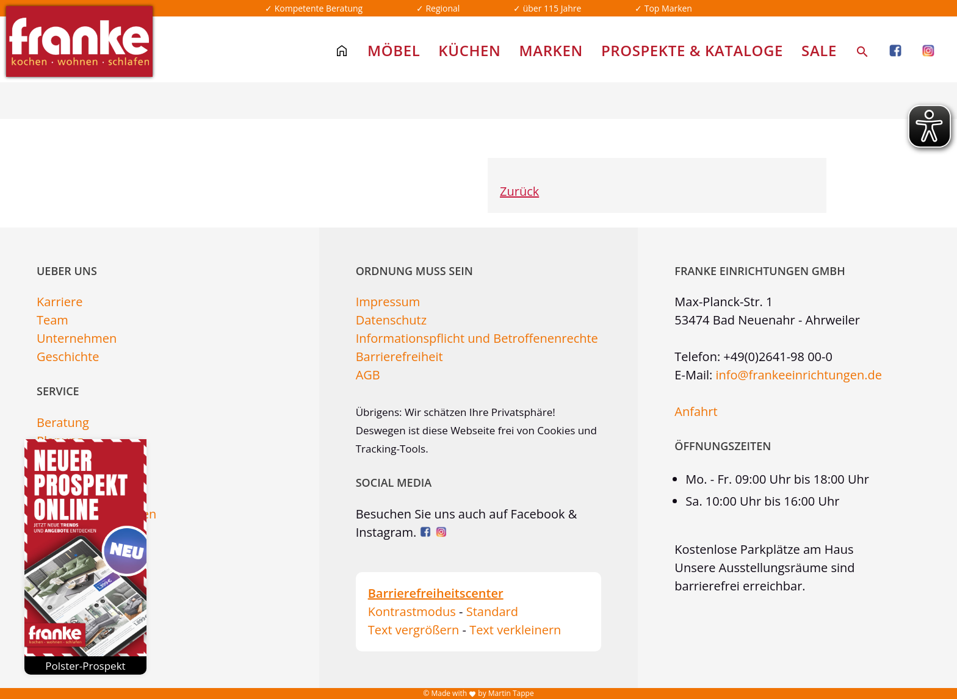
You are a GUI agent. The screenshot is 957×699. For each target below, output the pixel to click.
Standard (492, 611)
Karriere (59, 301)
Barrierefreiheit (399, 356)
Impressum (388, 301)
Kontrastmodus (412, 611)
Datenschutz (391, 320)
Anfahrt (695, 411)
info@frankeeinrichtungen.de (799, 375)
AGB (368, 375)
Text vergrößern (414, 630)
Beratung (63, 422)
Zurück (519, 191)
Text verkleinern (515, 630)
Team (52, 320)
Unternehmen (77, 338)
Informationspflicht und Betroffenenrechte (477, 338)
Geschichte (68, 356)
